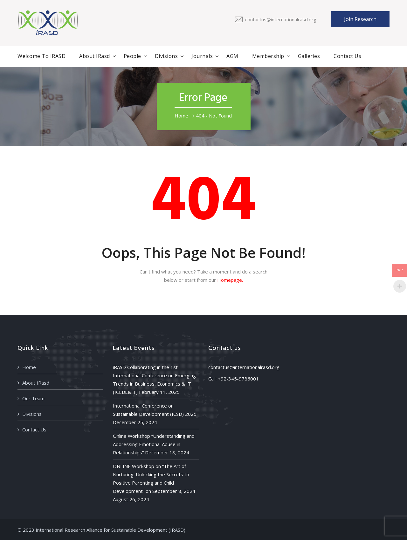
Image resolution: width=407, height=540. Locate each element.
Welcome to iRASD (41, 56)
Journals (202, 56)
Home (181, 115)
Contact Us (347, 56)
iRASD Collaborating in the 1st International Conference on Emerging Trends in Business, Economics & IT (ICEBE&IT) (154, 379)
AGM (232, 56)
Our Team (33, 398)
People (132, 56)
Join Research (360, 19)
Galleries (309, 56)
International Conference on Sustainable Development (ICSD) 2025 (155, 409)
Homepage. (230, 280)
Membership (268, 56)
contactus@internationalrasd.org (280, 19)
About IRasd (94, 56)
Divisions (166, 56)
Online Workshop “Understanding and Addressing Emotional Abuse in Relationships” (154, 444)
